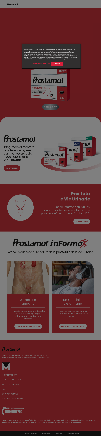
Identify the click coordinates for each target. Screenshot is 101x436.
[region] (51, 56)
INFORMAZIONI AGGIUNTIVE (41, 63)
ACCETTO (57, 64)
